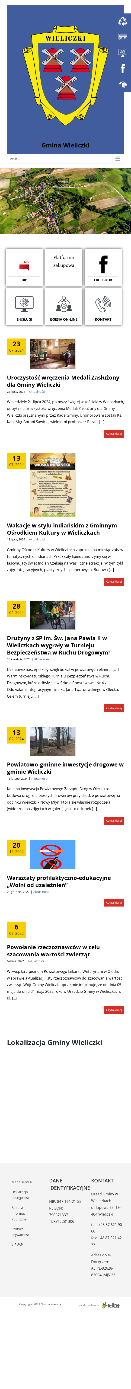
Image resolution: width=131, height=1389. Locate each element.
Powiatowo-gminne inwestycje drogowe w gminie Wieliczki (65, 767)
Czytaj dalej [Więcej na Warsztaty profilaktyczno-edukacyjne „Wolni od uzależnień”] (114, 902)
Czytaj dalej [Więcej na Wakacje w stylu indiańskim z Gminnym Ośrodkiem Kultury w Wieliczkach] (114, 581)
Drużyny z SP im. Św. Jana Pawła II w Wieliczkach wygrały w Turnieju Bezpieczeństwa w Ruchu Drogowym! (58, 645)
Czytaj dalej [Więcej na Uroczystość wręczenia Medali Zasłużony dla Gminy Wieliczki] (114, 433)
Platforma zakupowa (63, 261)
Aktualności (37, 392)
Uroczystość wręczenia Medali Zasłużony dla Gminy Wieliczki (63, 381)
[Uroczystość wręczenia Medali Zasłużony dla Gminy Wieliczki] (52, 354)
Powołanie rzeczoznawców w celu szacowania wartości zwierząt (53, 950)
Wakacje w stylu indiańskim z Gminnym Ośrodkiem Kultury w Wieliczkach (62, 528)
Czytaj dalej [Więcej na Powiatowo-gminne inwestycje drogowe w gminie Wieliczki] (114, 820)
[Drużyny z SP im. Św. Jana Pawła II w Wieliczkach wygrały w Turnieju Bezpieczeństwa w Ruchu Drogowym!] (52, 615)
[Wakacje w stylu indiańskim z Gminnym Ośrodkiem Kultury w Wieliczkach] (52, 485)
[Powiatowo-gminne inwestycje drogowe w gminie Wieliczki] (52, 741)
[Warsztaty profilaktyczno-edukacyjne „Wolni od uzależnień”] (52, 854)
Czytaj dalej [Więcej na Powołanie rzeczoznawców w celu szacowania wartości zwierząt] (114, 1010)
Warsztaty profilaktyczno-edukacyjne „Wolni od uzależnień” (59, 881)
